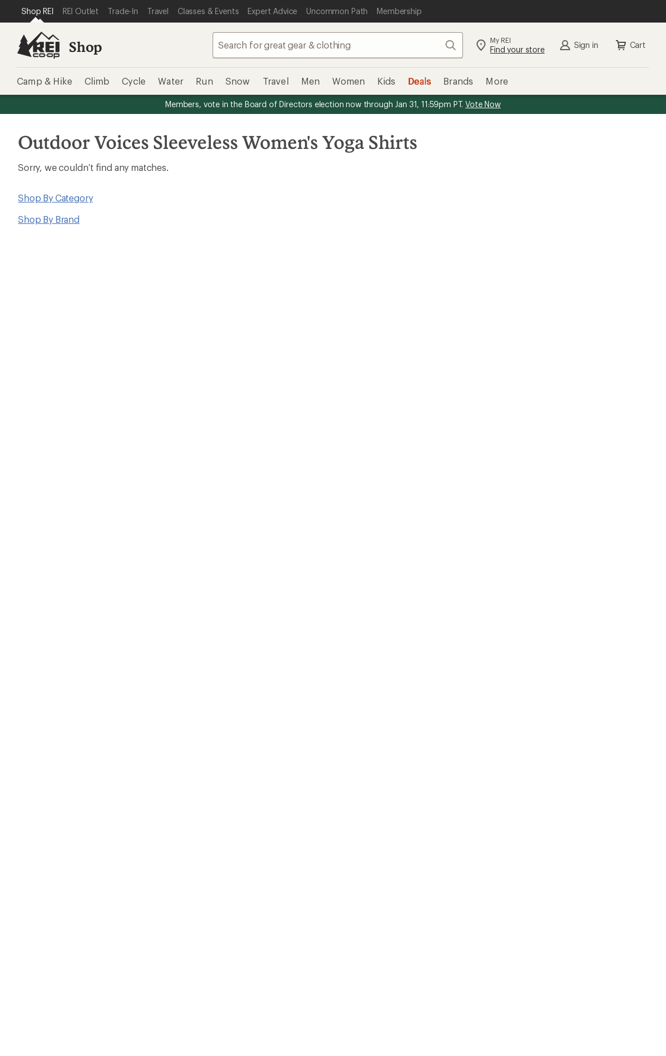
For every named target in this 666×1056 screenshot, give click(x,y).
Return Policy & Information (237, 636)
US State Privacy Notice (344, 1013)
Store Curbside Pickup (227, 653)
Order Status (206, 619)
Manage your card (580, 537)
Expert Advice (208, 724)
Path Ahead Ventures (223, 775)
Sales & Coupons (557, 619)
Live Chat (579, 843)
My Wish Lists (36, 653)
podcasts (496, 941)
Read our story (39, 522)
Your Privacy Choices (164, 1014)
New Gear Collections (53, 741)
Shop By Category (55, 197)
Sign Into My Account (54, 619)
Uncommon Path (215, 758)
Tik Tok (386, 941)
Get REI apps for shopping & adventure (241, 925)
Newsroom (545, 758)
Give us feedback (305, 285)
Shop (85, 46)
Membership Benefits (53, 670)
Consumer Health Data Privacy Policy (473, 1013)
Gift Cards (371, 636)
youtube (468, 941)
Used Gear (30, 758)
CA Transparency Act (228, 1030)
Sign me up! (441, 385)
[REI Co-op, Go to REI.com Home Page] (38, 45)
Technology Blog (557, 775)
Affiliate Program (386, 775)
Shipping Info (208, 670)
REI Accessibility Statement (426, 1030)
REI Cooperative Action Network (409, 522)
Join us (189, 551)
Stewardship (548, 792)
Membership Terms (321, 1030)
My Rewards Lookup (51, 636)
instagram (359, 941)
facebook (413, 941)
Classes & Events (214, 741)
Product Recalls (588, 1013)
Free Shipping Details (566, 636)
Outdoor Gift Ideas (390, 619)
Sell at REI (371, 758)
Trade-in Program (44, 775)
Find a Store (315, 843)
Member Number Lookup (62, 724)
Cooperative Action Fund (574, 741)
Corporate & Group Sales (403, 792)
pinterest (441, 941)
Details (405, 340)
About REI (543, 724)
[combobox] (338, 45)
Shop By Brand (49, 219)
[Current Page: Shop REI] (37, 11)
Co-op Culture (381, 741)
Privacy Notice (255, 1013)
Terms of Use (74, 1013)
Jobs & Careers (382, 724)
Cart (630, 45)
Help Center (43, 843)
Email (201, 364)
